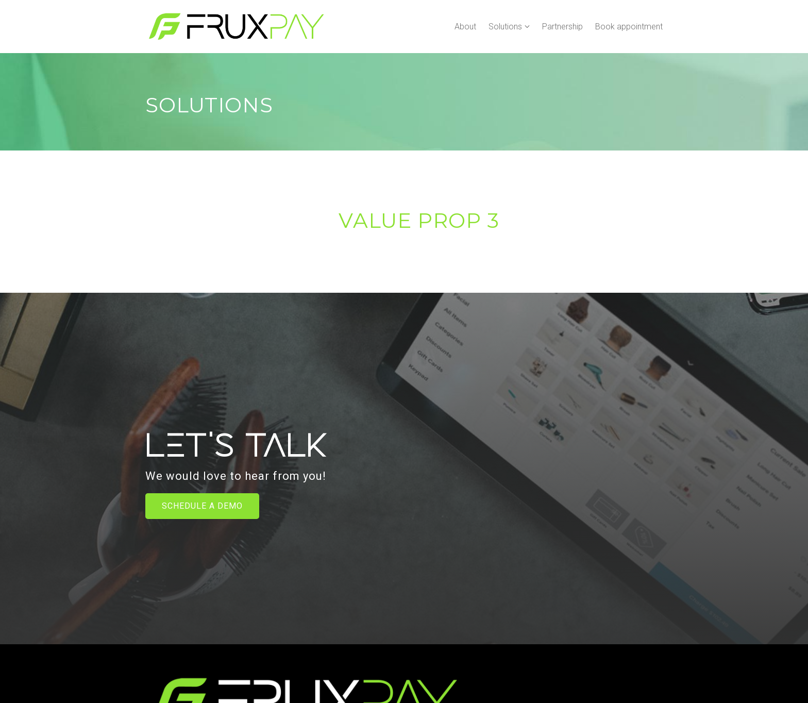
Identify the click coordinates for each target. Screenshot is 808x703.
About (465, 26)
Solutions (505, 26)
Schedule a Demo (202, 506)
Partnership (562, 26)
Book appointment (629, 26)
